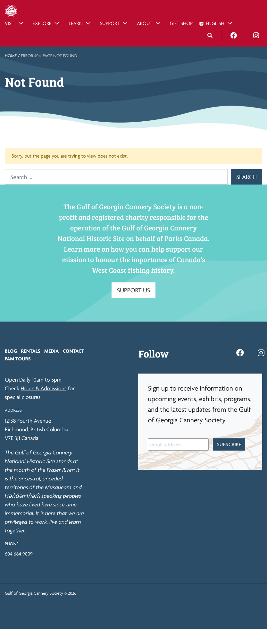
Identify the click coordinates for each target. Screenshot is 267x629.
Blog (11, 351)
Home (11, 55)
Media (51, 351)
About (145, 23)
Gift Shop (181, 23)
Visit (10, 23)
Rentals (30, 351)
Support (110, 23)
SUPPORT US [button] (133, 290)
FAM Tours (18, 359)
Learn (76, 23)
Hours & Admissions (43, 388)
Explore (42, 23)
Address (13, 410)
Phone (11, 544)
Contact (73, 351)
